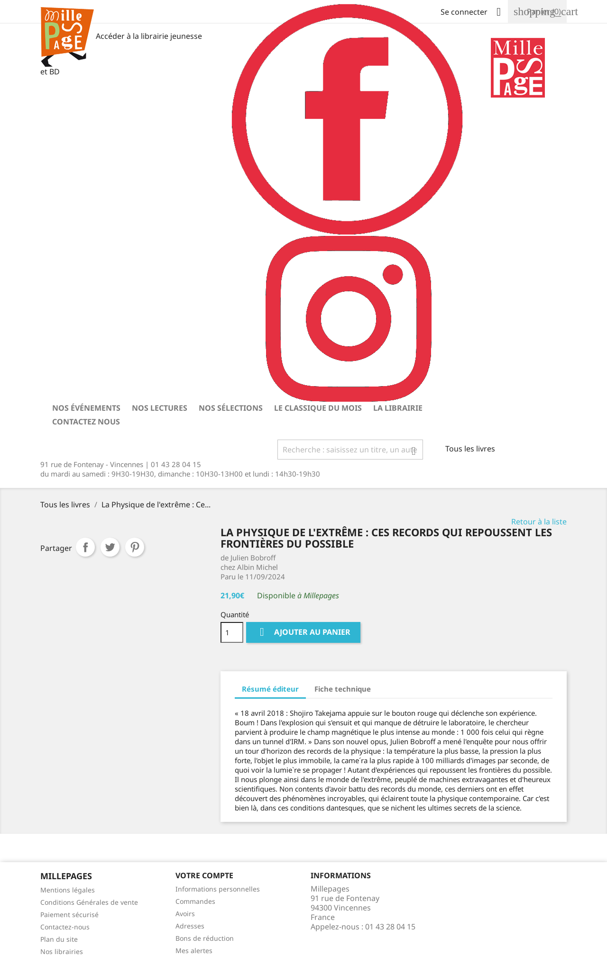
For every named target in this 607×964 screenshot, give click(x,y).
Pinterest (134, 547)
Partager (85, 547)
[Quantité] (232, 632)
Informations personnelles (217, 888)
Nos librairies (61, 951)
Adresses (189, 925)
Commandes (195, 901)
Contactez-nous (65, 926)
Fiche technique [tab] (342, 689)
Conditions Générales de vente (89, 902)
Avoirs (185, 913)
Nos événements (86, 408)
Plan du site (59, 939)
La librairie (398, 408)
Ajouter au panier (303, 632)
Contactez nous (86, 421)
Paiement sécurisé (69, 914)
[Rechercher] (350, 449)
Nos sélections (231, 408)
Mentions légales (67, 889)
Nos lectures (159, 408)
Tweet (110, 547)
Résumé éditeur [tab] (270, 689)
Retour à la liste (539, 521)
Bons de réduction (204, 938)
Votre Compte (204, 875)
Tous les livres (470, 448)
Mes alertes (193, 950)
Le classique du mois (318, 408)
